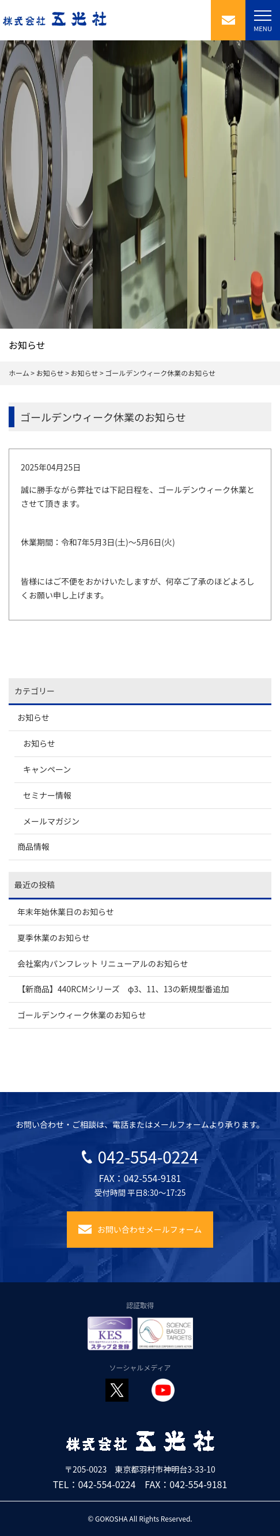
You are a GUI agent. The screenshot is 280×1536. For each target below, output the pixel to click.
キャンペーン (47, 769)
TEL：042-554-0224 (94, 1484)
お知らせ (33, 717)
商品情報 (33, 846)
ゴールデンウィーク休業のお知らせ (81, 1015)
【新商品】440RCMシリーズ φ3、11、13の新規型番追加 (123, 989)
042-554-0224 (140, 1156)
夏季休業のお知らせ (53, 937)
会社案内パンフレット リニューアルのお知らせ (102, 963)
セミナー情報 (47, 795)
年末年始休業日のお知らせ (65, 911)
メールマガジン (51, 821)
